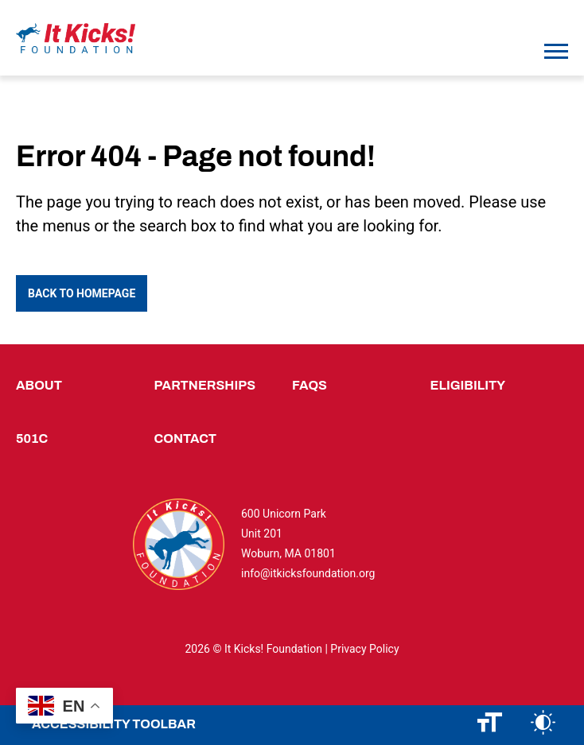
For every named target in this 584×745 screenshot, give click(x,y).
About (39, 385)
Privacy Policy (364, 648)
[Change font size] (489, 724)
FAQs (309, 385)
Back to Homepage (81, 293)
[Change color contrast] (543, 724)
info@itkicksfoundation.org (308, 573)
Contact (185, 438)
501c (32, 438)
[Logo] (75, 38)
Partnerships (205, 385)
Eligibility (468, 385)
